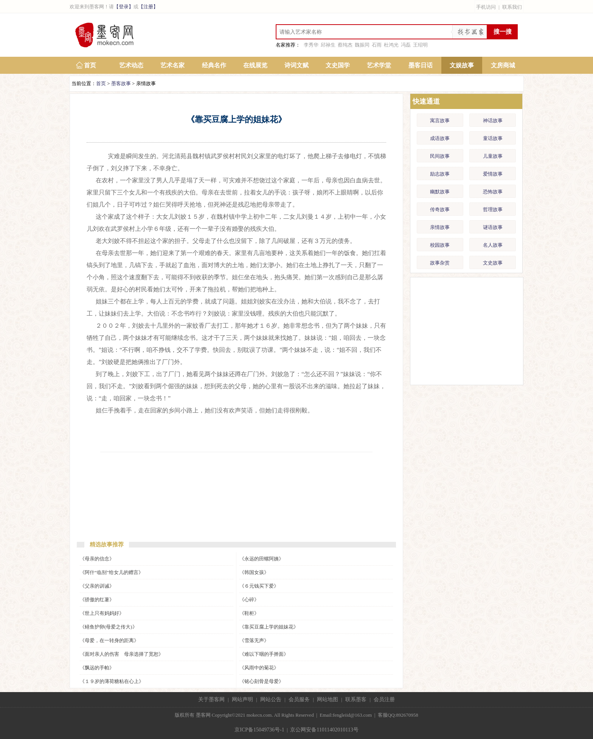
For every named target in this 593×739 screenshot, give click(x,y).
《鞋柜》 (249, 613)
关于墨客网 (211, 699)
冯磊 (406, 45)
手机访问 (486, 7)
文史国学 (338, 65)
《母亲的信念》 (97, 559)
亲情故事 (440, 227)
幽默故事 (440, 191)
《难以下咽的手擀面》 (264, 654)
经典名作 (214, 65)
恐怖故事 (493, 191)
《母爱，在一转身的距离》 (109, 640)
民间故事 (440, 156)
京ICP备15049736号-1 (259, 730)
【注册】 (148, 6)
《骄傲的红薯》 (97, 599)
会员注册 (384, 699)
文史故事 (493, 263)
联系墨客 (355, 699)
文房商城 (503, 65)
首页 (90, 65)
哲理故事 (493, 209)
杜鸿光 (391, 45)
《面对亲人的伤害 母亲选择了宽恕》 (121, 654)
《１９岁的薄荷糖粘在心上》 (112, 681)
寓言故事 (440, 120)
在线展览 (255, 65)
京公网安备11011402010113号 (324, 730)
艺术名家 (172, 65)
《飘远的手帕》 (97, 668)
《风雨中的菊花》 (259, 668)
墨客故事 (121, 83)
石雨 (377, 45)
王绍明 (420, 45)
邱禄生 (328, 45)
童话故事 (493, 138)
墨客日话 (420, 65)
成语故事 (440, 138)
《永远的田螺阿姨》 (261, 559)
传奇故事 (440, 209)
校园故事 (440, 245)
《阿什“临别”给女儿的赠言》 (111, 572)
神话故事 (493, 120)
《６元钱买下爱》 (259, 586)
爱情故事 (493, 174)
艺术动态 (131, 65)
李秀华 (311, 45)
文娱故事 (462, 65)
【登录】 (124, 6)
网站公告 (270, 699)
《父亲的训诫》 (97, 586)
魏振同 (362, 45)
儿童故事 (493, 156)
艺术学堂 (379, 65)
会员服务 (299, 699)
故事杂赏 (440, 263)
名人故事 (493, 245)
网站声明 (242, 699)
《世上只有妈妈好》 (102, 613)
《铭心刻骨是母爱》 (261, 681)
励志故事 (440, 174)
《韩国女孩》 (254, 572)
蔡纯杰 (345, 45)
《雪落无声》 (254, 640)
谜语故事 (493, 227)
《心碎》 (249, 599)
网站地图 (327, 699)
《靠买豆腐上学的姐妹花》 (268, 627)
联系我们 (512, 7)
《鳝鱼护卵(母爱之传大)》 (108, 627)
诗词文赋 (296, 65)
